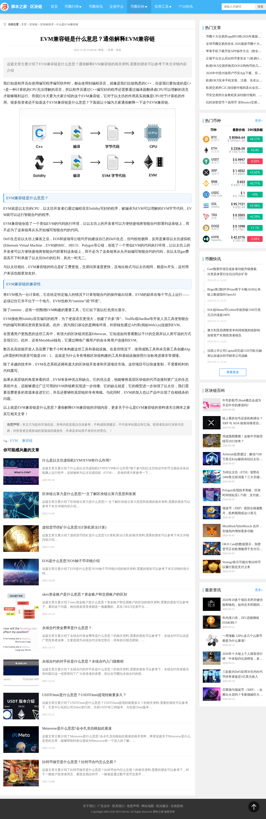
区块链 (36, 6)
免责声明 (133, 806)
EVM (14, 440)
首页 (54, 6)
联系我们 (118, 806)
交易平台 (117, 6)
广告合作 (104, 806)
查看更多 (233, 372)
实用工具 (162, 6)
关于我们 (89, 806)
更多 (258, 120)
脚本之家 (19, 6)
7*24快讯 (186, 6)
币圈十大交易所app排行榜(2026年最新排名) (235, 36)
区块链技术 (47, 24)
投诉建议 (162, 806)
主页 (24, 24)
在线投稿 (177, 806)
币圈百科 (137, 6)
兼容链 (27, 440)
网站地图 (147, 806)
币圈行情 (72, 6)
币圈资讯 (96, 6)
